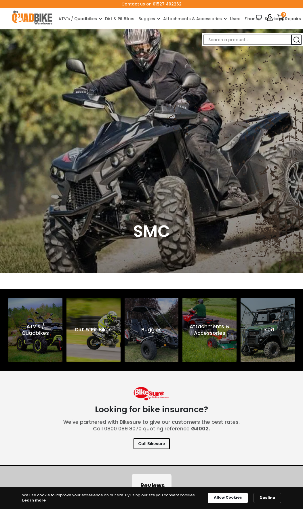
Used (235, 19)
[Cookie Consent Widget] (151, 498)
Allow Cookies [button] (228, 497)
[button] (79, 18)
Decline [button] (267, 497)
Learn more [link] (34, 500)
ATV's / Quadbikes (77, 19)
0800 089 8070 (123, 428)
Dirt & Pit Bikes (119, 19)
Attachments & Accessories (192, 19)
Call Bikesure (151, 444)
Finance (253, 19)
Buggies (146, 19)
